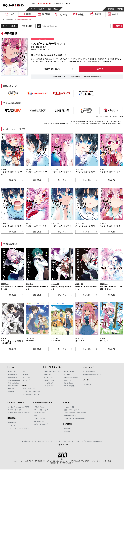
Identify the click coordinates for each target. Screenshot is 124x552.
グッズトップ (87, 384)
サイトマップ (80, 441)
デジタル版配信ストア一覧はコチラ (109, 116)
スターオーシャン (39, 418)
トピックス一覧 (69, 407)
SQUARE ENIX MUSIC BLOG (92, 374)
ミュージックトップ (89, 371)
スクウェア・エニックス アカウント (19, 412)
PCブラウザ (26, 377)
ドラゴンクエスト (39, 407)
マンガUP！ (67, 374)
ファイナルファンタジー (41, 410)
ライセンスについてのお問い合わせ (75, 418)
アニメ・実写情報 (69, 386)
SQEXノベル (67, 380)
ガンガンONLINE (69, 371)
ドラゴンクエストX (29, 388)
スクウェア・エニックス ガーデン (18, 428)
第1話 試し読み (52, 69)
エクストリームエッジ (41, 424)
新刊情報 (10, 19)
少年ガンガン (48, 374)
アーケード (26, 380)
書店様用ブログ (27, 441)
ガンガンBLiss (68, 383)
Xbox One (11, 389)
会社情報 (67, 428)
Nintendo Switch (13, 383)
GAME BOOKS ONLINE (71, 377)
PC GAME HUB (39, 421)
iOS (24, 371)
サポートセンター (69, 441)
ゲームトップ (12, 371)
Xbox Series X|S (13, 386)
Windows (11, 391)
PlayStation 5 (12, 374)
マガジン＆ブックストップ (52, 371)
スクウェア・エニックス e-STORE (18, 407)
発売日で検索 (27, 26)
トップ (3, 19)
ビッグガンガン (49, 386)
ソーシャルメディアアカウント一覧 (75, 412)
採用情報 (67, 431)
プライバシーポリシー (54, 441)
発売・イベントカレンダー (72, 410)
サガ (35, 415)
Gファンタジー (48, 377)
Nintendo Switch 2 (14, 380)
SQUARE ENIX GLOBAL (94, 441)
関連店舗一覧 (12, 423)
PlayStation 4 (12, 377)
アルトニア (11, 425)
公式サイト (100, 69)
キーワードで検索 (9, 26)
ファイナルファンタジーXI (31, 394)
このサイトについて (40, 441)
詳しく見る (12, 180)
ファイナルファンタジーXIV (31, 391)
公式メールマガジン (70, 415)
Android (25, 374)
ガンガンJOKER (49, 380)
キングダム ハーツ (39, 412)
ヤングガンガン (49, 383)
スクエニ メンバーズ (14, 410)
